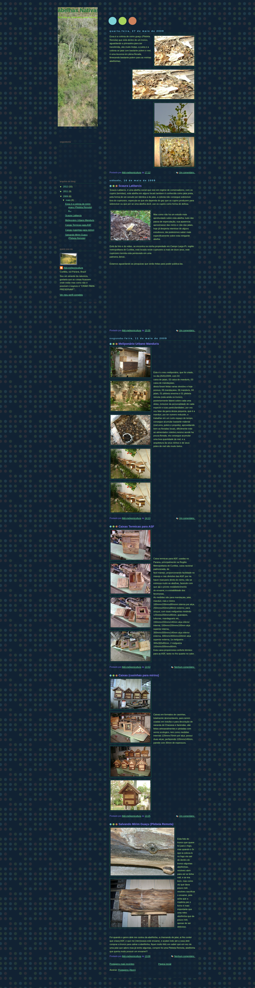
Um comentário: (187, 172)
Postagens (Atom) (127, 970)
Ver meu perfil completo (71, 295)
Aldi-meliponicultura (73, 268)
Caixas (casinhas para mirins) (139, 675)
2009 (66, 196)
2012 (66, 186)
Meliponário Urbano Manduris (139, 343)
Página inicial (164, 964)
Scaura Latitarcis (130, 185)
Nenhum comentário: (184, 667)
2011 (66, 191)
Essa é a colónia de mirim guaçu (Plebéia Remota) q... (78, 207)
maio (68, 200)
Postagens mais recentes (122, 964)
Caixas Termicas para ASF (136, 526)
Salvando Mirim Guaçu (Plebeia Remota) (146, 824)
